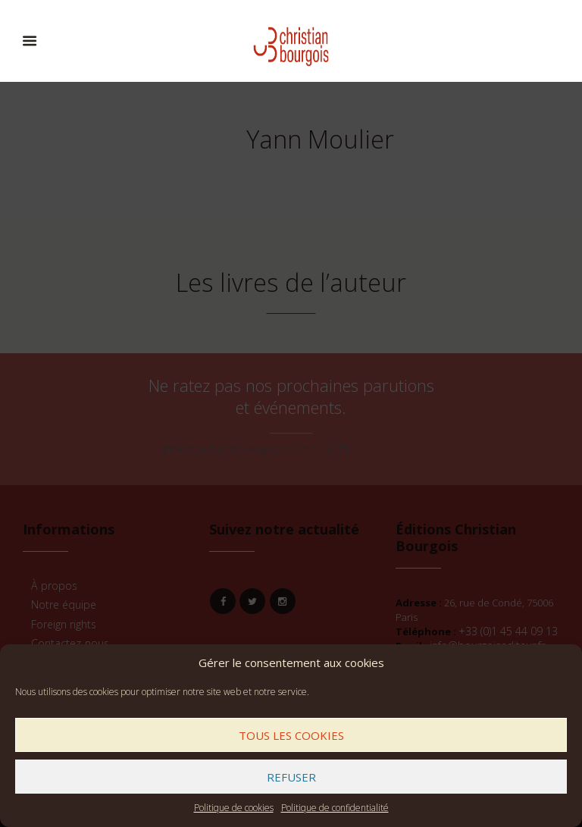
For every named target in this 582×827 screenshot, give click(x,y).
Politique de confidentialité (335, 807)
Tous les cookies (291, 735)
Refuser (291, 777)
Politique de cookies (234, 807)
